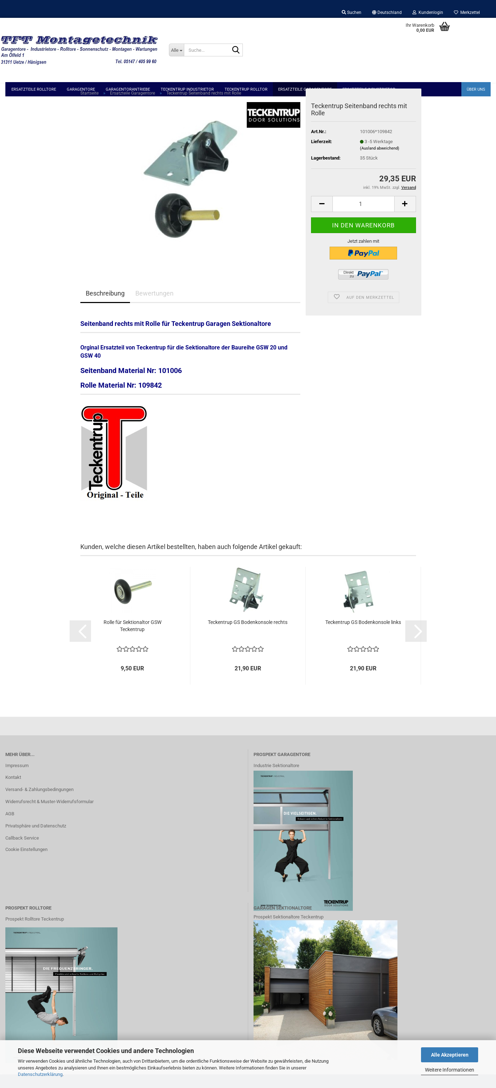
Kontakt (13, 791)
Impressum (17, 778)
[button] (387, 12)
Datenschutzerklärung (40, 1074)
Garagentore (81, 89)
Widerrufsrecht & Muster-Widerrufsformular (49, 815)
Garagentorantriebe (128, 89)
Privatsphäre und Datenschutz (35, 839)
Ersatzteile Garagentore (305, 89)
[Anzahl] (363, 217)
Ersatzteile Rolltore (33, 89)
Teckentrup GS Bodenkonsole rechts (247, 636)
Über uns (476, 89)
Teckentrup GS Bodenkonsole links (363, 636)
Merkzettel (467, 12)
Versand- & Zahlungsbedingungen (39, 803)
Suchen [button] (351, 12)
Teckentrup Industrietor (187, 89)
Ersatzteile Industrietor (368, 89)
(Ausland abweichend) (379, 162)
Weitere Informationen (449, 1070)
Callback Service (22, 851)
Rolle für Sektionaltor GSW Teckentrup (132, 639)
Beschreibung (105, 307)
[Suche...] (176, 50)
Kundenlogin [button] (427, 12)
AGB (9, 827)
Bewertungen (154, 307)
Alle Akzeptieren (450, 1055)
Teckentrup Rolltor (246, 89)
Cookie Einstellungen (26, 862)
